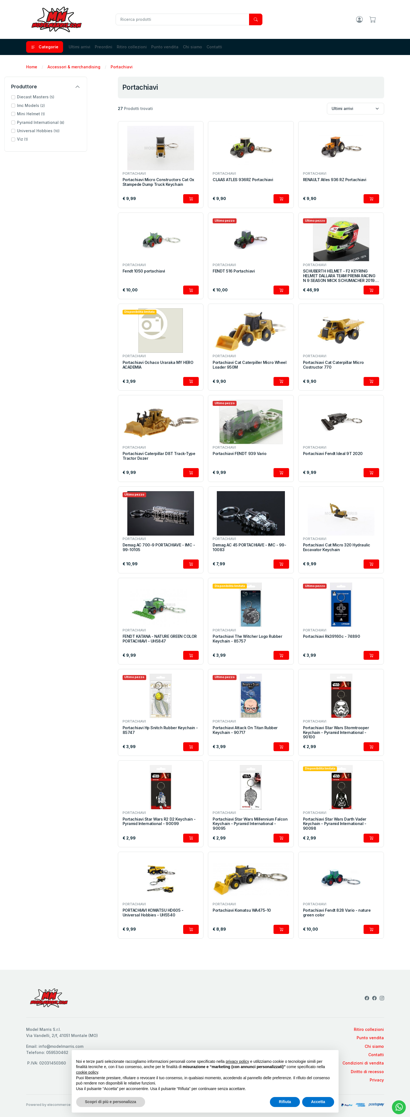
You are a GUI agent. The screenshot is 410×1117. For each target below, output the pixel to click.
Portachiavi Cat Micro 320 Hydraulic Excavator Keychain (336, 547)
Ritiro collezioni (132, 46)
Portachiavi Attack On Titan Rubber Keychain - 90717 (245, 730)
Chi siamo (192, 46)
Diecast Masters (57, 96)
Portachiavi (122, 66)
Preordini (103, 46)
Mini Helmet (53, 113)
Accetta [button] (318, 1101)
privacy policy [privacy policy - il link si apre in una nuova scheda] (237, 1061)
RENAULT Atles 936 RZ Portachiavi (334, 180)
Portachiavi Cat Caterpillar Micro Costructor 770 (333, 364)
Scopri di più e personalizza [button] (110, 1101)
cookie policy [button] (87, 1072)
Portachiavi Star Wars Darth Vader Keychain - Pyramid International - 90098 (334, 824)
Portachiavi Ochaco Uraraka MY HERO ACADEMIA (158, 364)
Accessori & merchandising (74, 66)
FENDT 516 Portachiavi (234, 271)
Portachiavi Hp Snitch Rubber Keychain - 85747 (160, 730)
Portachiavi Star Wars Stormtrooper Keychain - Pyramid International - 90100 (336, 732)
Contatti (214, 46)
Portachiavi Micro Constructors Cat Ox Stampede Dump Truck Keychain (158, 182)
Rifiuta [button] (285, 1101)
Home (31, 66)
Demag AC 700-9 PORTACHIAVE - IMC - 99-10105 (159, 547)
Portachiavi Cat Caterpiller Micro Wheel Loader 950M (249, 364)
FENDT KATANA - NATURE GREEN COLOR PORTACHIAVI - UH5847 (160, 638)
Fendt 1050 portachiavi (144, 271)
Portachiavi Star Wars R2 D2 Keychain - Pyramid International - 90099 (159, 821)
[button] (67, 97)
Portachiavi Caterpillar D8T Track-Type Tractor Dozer (159, 456)
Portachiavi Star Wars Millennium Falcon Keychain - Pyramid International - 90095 (250, 824)
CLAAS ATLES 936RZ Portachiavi (243, 180)
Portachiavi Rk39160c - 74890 (331, 636)
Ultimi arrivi (79, 46)
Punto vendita (164, 46)
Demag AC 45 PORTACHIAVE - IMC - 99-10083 (249, 547)
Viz (44, 139)
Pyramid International (62, 122)
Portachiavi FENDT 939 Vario (239, 453)
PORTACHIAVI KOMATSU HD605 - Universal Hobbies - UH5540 (153, 912)
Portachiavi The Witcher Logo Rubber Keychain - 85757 (247, 638)
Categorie (44, 46)
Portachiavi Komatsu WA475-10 (242, 910)
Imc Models (53, 105)
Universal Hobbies (60, 130)
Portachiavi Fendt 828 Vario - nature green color (337, 912)
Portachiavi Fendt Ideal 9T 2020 (333, 453)
